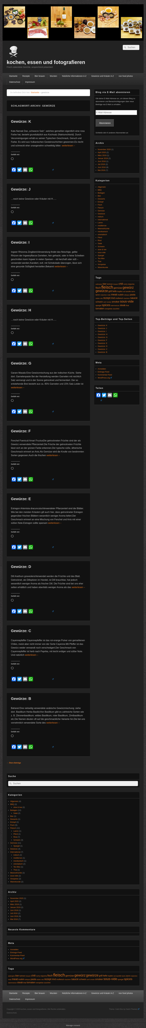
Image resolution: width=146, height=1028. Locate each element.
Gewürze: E (21, 499)
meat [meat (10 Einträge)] (114, 294)
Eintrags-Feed (103, 372)
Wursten (53, 76)
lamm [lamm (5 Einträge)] (98, 295)
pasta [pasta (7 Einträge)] (132, 294)
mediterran (102, 226)
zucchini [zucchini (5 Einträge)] (116, 309)
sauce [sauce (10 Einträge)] (134, 297)
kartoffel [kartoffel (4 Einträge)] (128, 291)
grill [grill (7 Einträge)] (110, 291)
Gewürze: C (21, 631)
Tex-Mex (101, 258)
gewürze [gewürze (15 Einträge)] (102, 291)
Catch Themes (132, 1009)
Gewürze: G (21, 363)
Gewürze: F (21, 431)
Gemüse (101, 211)
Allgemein (102, 187)
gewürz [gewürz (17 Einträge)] (128, 287)
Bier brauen (40, 76)
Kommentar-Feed (105, 375)
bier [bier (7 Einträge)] (105, 284)
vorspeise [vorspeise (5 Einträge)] (108, 309)
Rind (100, 240)
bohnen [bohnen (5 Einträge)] (110, 284)
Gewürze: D (21, 567)
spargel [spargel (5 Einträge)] (98, 305)
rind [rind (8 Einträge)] (113, 298)
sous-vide (102, 252)
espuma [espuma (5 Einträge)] (131, 284)
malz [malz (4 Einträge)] (109, 295)
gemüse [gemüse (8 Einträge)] (118, 288)
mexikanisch (103, 231)
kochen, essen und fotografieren (46, 62)
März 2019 (102, 155)
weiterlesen (68, 145)
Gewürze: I (20, 242)
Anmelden (102, 369)
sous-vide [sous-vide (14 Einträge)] (127, 301)
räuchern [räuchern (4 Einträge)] (127, 298)
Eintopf (100, 202)
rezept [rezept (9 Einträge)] (106, 298)
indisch (100, 217)
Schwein (101, 246)
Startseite (13, 76)
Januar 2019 (103, 158)
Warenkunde (103, 267)
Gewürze (101, 214)
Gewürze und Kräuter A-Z (102, 76)
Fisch (100, 205)
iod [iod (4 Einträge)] (124, 291)
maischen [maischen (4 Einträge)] (103, 295)
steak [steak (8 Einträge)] (122, 305)
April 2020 (102, 152)
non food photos (126, 76)
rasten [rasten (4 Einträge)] (98, 298)
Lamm (100, 223)
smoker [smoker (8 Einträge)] (115, 301)
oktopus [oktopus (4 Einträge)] (126, 295)
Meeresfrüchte (103, 228)
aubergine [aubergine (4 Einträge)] (99, 284)
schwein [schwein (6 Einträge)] (99, 302)
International (103, 220)
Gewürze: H (21, 310)
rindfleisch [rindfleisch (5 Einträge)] (119, 298)
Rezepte (26, 76)
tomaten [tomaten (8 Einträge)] (100, 308)
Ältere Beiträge (14, 763)
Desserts (101, 199)
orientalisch (102, 234)
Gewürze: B (21, 698)
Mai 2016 (101, 170)
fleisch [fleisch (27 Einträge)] (107, 287)
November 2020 (104, 149)
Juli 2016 (101, 164)
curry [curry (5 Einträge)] (126, 284)
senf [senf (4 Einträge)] (104, 302)
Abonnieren (105, 123)
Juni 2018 (102, 161)
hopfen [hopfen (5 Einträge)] (120, 291)
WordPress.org (105, 378)
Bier (99, 196)
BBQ (100, 190)
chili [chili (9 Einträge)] (121, 283)
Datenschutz (14, 82)
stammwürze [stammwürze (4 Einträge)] (115, 305)
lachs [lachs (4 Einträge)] (133, 291)
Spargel (101, 255)
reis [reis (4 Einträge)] (101, 298)
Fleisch (101, 208)
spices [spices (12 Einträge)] (106, 305)
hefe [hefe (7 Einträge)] (114, 291)
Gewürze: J (21, 189)
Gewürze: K (21, 121)
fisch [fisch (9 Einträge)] (98, 287)
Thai (99, 261)
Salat (100, 243)
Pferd (100, 237)
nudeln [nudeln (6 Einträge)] (121, 295)
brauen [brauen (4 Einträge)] (115, 284)
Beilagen (101, 193)
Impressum (30, 82)
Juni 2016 (102, 167)
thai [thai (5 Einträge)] (127, 305)
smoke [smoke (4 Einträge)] (109, 302)
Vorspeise (102, 264)
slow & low (102, 249)
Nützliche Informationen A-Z (74, 76)
